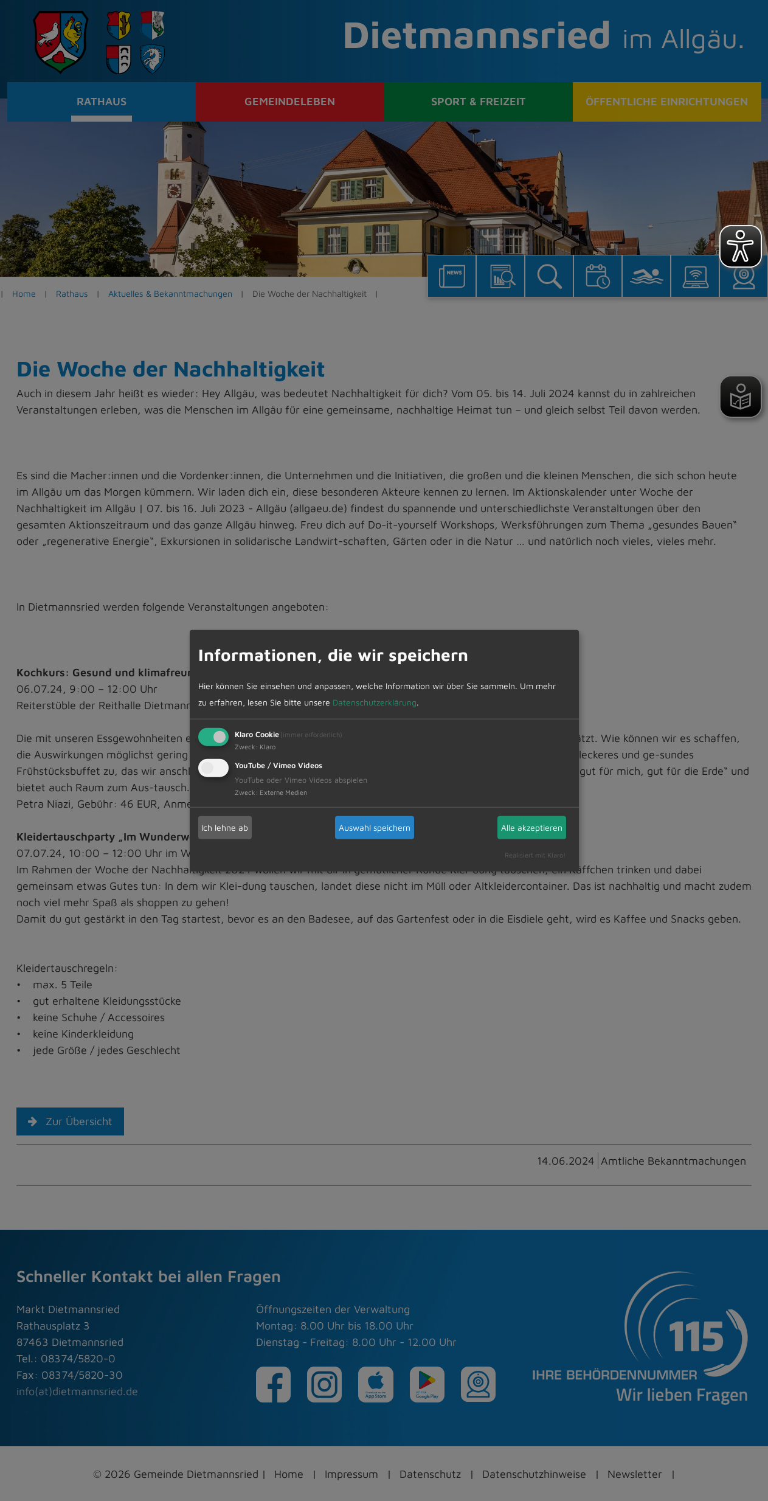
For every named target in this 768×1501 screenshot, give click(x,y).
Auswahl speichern (374, 827)
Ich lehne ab (224, 827)
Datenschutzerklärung (375, 701)
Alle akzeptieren (531, 827)
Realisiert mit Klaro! (535, 854)
